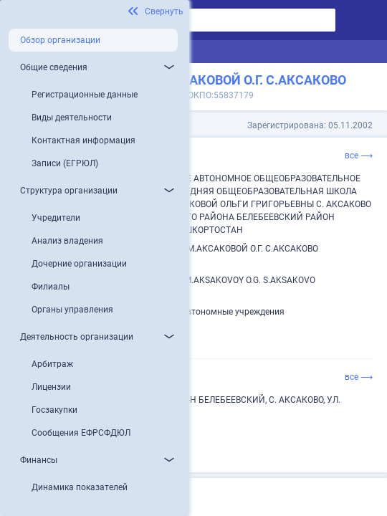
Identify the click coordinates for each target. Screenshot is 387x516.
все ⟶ (359, 155)
